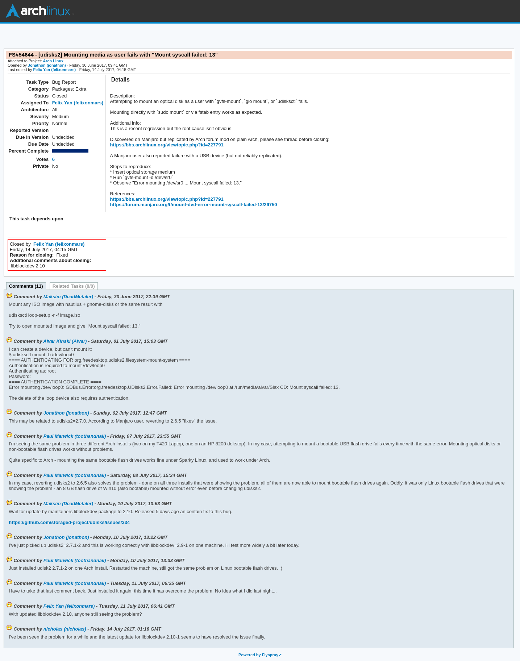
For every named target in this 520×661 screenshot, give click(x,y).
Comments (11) (26, 286)
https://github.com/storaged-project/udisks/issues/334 (69, 522)
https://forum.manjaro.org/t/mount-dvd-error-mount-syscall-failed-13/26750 (193, 204)
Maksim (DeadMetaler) (68, 296)
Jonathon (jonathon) (47, 65)
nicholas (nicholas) (64, 629)
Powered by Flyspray (258, 655)
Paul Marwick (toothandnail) (74, 436)
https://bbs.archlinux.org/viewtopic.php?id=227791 (167, 144)
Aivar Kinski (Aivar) (65, 341)
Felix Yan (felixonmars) (54, 69)
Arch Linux (39, 11)
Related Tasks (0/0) (74, 286)
